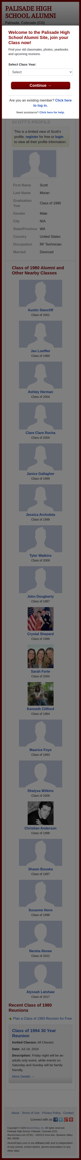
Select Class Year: (22, 64)
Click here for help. (52, 112)
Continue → (40, 85)
